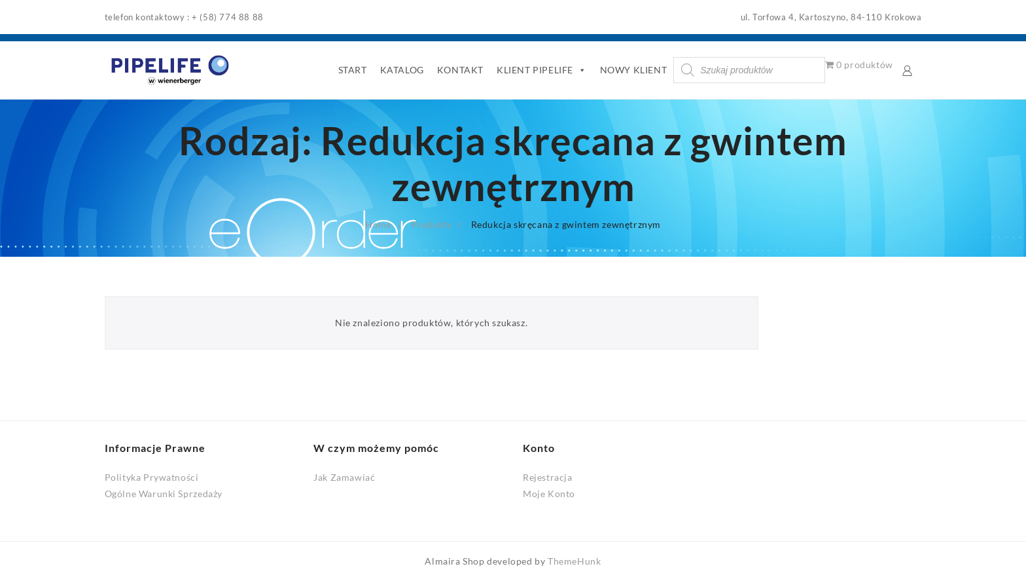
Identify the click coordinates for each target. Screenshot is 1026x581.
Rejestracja (548, 477)
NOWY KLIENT (633, 69)
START (352, 69)
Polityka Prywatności (152, 477)
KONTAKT (460, 69)
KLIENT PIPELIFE (542, 70)
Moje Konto (549, 493)
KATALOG (402, 69)
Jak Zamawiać (344, 477)
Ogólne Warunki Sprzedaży (163, 493)
